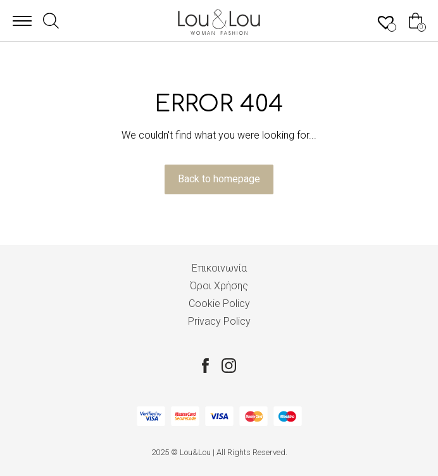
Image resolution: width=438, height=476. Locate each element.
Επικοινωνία (219, 268)
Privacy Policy (219, 321)
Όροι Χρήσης (219, 286)
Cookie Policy (219, 304)
